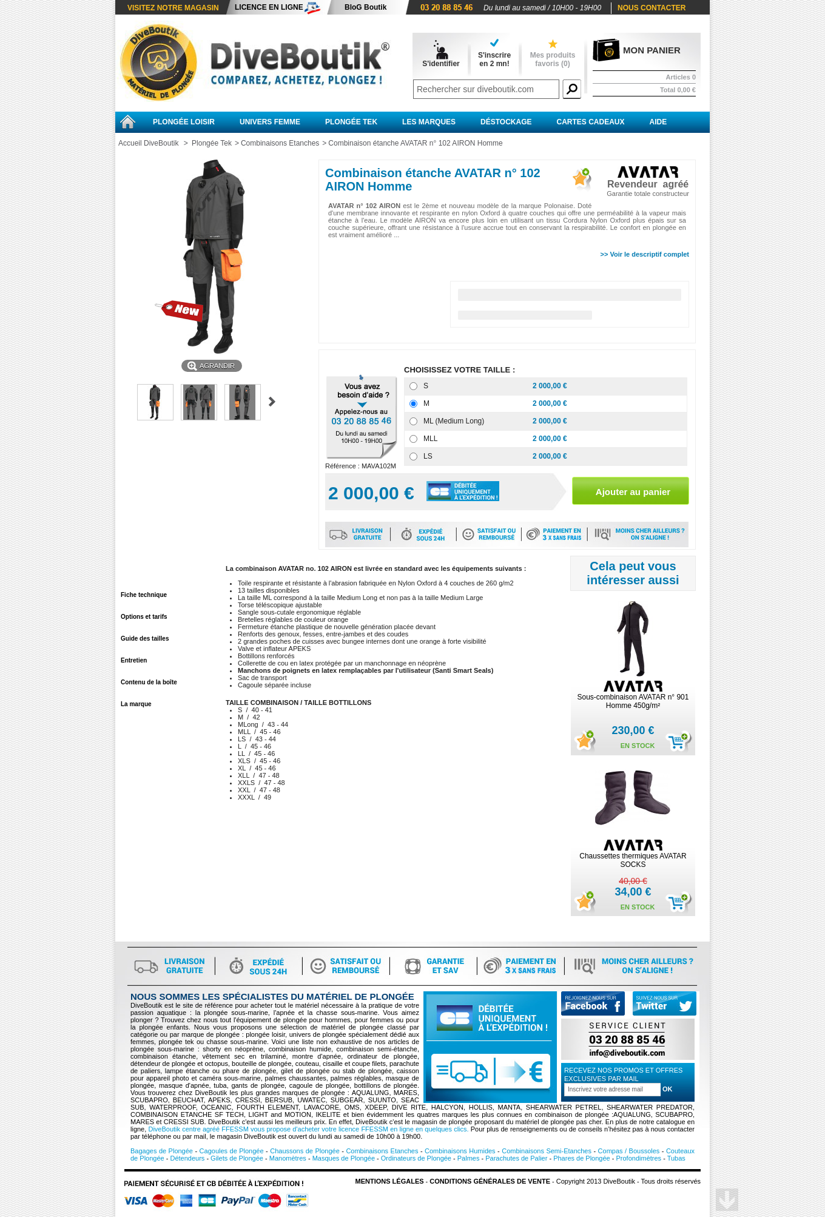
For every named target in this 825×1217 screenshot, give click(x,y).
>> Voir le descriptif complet (644, 254)
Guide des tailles (145, 638)
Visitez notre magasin (173, 8)
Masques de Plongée (343, 1158)
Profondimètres (639, 1158)
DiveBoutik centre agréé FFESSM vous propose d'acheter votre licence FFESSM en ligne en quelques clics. (308, 1129)
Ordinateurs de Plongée (416, 1158)
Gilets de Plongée (236, 1158)
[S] (413, 386)
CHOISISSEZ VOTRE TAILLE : (460, 369)
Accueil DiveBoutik (148, 143)
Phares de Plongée (581, 1158)
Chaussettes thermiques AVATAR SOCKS (633, 860)
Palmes (468, 1158)
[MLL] (413, 439)
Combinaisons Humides (460, 1151)
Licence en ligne (269, 7)
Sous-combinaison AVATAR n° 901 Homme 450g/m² (633, 701)
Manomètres (287, 1158)
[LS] (413, 456)
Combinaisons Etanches (280, 143)
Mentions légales (389, 1181)
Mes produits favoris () (553, 59)
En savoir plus (141, 573)
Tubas (676, 1158)
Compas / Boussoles (629, 1151)
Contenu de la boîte (149, 682)
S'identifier (441, 63)
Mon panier (652, 50)
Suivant (272, 401)
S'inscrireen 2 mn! (494, 59)
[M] (413, 404)
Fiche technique (144, 595)
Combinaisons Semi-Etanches (546, 1151)
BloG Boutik (365, 7)
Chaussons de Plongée (305, 1151)
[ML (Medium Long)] (413, 421)
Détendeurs (187, 1158)
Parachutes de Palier (516, 1158)
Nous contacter (651, 8)
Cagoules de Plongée (232, 1151)
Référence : (343, 466)
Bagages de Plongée (161, 1151)
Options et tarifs (144, 616)
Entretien (134, 660)
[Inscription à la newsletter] (612, 1089)
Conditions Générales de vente (489, 1181)
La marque (136, 704)
